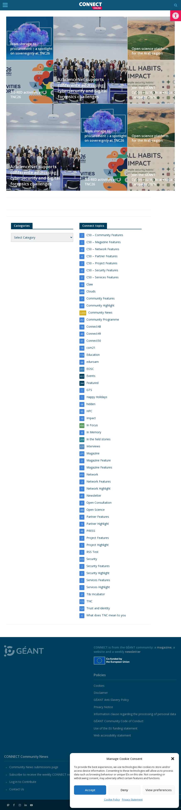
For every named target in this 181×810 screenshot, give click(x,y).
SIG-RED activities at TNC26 (31, 97)
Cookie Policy (112, 799)
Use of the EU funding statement (115, 728)
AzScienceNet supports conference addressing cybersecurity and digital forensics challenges (84, 87)
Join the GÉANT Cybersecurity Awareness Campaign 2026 (151, 92)
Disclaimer (101, 693)
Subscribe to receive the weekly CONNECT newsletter (45, 774)
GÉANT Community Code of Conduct (118, 721)
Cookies (99, 686)
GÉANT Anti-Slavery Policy (111, 700)
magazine (164, 647)
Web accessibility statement (112, 735)
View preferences (159, 790)
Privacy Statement (132, 799)
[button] (175, 15)
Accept (90, 790)
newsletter (133, 652)
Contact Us (16, 789)
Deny (124, 790)
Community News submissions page (33, 767)
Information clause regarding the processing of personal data (135, 714)
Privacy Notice (103, 707)
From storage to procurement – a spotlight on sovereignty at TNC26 (30, 49)
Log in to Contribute (22, 782)
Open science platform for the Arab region (152, 51)
